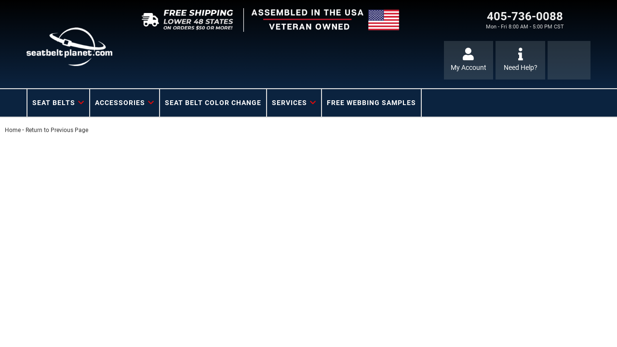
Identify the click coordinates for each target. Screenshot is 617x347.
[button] (58, 103)
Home (13, 130)
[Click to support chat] (520, 60)
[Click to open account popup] (469, 60)
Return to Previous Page (57, 130)
